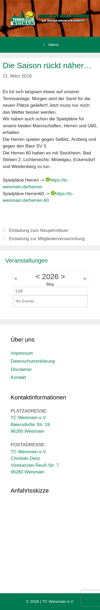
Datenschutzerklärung (33, 361)
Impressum (22, 353)
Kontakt (18, 377)
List (19, 290)
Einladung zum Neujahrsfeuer (39, 230)
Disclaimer (21, 369)
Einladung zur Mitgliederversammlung (47, 238)
